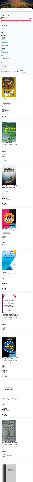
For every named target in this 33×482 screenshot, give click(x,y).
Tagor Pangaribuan (6, 146)
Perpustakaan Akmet (6, 58)
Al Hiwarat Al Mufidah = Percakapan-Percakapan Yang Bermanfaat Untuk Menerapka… (10, 314)
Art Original (4, 48)
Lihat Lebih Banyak (4, 42)
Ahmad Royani (5, 402)
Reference (4, 37)
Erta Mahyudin (12, 402)
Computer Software (5, 50)
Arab (3, 62)
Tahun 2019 (4, 40)
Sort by (21, 70)
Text (3, 47)
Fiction (3, 39)
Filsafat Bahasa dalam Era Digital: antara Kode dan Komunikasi (11, 186)
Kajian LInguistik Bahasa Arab (10, 398)
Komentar (5, 99)
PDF (3, 30)
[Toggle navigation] (2, 4)
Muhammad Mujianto (6, 232)
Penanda (10, 99)
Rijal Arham (5, 191)
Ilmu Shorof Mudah (7, 228)
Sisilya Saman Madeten (6, 104)
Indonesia (4, 66)
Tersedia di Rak (5, 25)
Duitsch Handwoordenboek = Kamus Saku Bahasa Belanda (9, 442)
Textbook (3, 38)
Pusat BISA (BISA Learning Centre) (8, 276)
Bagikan (15, 99)
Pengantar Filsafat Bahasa (9, 98)
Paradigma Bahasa (7, 142)
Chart (3, 49)
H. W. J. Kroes (5, 446)
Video (3, 32)
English (3, 65)
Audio (3, 31)
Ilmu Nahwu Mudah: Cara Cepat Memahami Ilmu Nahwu (10, 358)
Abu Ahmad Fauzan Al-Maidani (7, 319)
